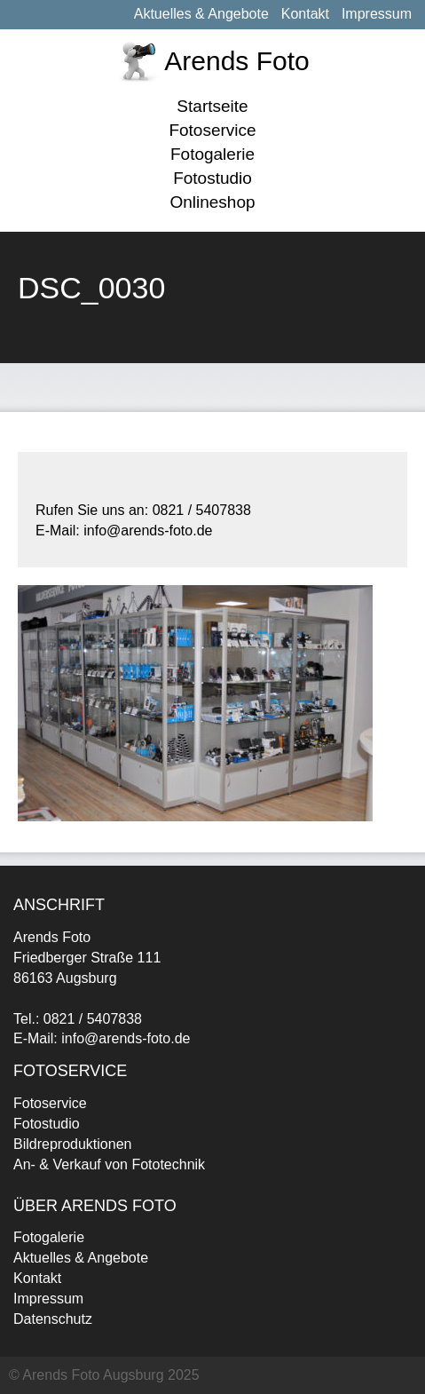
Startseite (212, 106)
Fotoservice (212, 130)
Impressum (377, 13)
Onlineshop (212, 202)
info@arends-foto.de (125, 1038)
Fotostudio (212, 178)
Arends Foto (236, 60)
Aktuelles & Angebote (201, 13)
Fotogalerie (212, 154)
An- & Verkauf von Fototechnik (109, 1164)
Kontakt (305, 13)
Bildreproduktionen (72, 1144)
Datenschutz (52, 1319)
